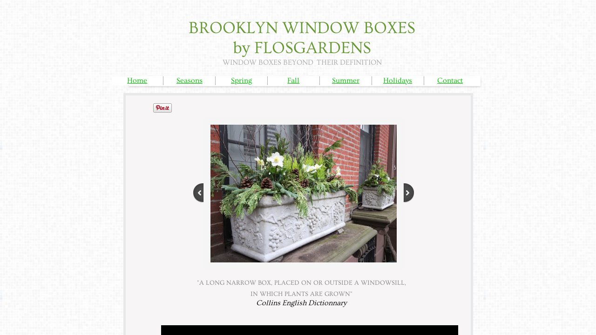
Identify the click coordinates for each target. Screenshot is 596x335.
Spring (241, 80)
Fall (293, 80)
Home (137, 80)
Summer (345, 80)
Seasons (189, 80)
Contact (450, 80)
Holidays (397, 80)
